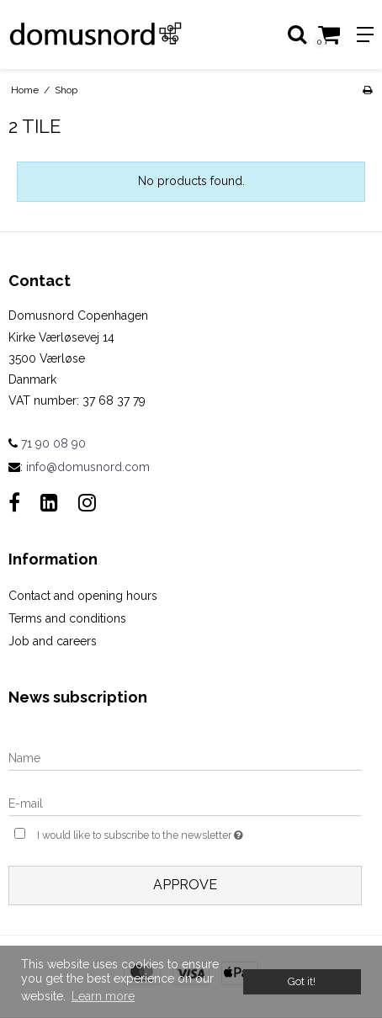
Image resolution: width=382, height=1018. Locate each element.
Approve (185, 885)
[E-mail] (185, 802)
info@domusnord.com (88, 467)
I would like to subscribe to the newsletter (161, 833)
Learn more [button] (103, 996)
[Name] (185, 757)
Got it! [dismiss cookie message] (302, 981)
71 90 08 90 (47, 443)
